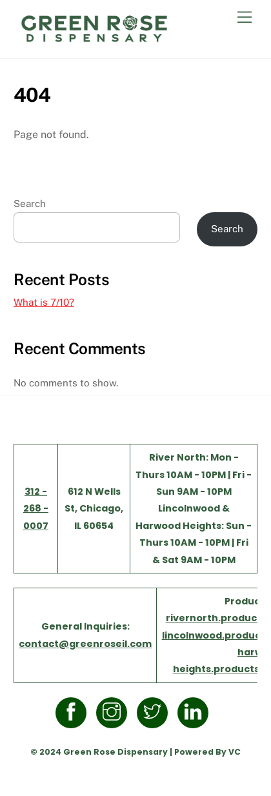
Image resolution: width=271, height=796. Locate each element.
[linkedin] (195, 712)
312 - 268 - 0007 (35, 508)
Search (30, 203)
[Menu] (244, 17)
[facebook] (73, 712)
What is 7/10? (44, 302)
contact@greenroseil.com (85, 643)
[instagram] (114, 712)
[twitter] (154, 712)
